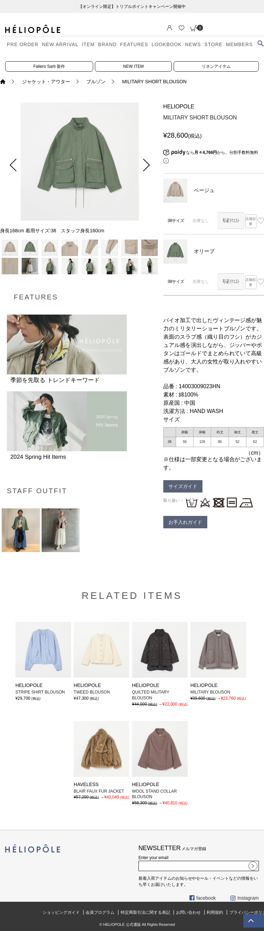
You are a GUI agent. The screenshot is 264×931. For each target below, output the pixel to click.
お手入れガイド (185, 522)
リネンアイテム (216, 66)
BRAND (107, 44)
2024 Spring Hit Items (38, 457)
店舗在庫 (250, 221)
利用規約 (215, 912)
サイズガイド (182, 486)
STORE (213, 44)
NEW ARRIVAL (60, 44)
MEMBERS (239, 44)
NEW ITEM (133, 66)
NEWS (193, 44)
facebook (202, 898)
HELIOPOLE (179, 106)
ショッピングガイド (61, 912)
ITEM (88, 44)
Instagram (244, 898)
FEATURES (134, 44)
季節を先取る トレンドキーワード (55, 380)
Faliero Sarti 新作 (49, 66)
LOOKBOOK (167, 44)
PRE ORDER (22, 44)
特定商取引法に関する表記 (145, 912)
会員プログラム (100, 912)
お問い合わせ (188, 912)
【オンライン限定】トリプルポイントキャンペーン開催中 (132, 6)
